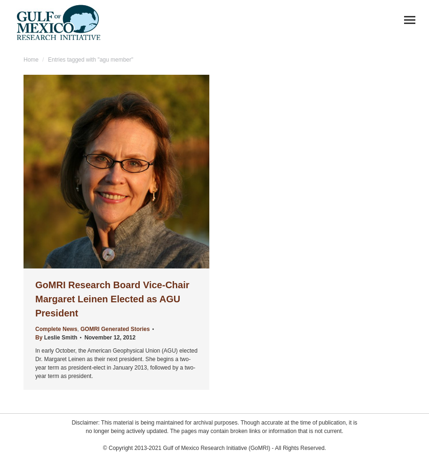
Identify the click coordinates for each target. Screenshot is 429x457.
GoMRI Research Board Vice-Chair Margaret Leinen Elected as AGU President (112, 299)
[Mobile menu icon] (410, 20)
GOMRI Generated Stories (115, 329)
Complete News (56, 329)
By (56, 337)
